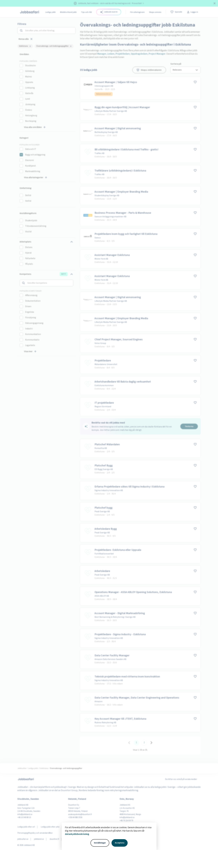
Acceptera (119, 842)
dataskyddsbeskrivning (77, 834)
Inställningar (100, 842)
